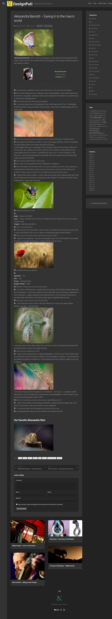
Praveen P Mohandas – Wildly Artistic (62, 566)
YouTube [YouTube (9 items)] (105, 139)
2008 (90, 190)
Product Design (95, 71)
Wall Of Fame (99, 3)
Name (18, 492)
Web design (94, 94)
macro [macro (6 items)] (103, 124)
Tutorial (93, 84)
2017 (90, 172)
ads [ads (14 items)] (98, 111)
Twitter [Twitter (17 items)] (91, 137)
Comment (19, 480)
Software (93, 81)
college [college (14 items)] (100, 115)
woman (59, 458)
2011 (90, 184)
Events (92, 38)
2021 (90, 164)
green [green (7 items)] (93, 120)
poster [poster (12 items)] (103, 133)
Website (18, 498)
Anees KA (32, 26)
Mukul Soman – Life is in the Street (23, 546)
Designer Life (94, 35)
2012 (90, 182)
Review (93, 74)
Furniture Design (95, 41)
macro (44, 458)
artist (20, 458)
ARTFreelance (59, 392)
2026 (90, 154)
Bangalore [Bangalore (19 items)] (97, 113)
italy (40, 458)
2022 (90, 162)
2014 (90, 178)
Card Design (94, 28)
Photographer (52, 458)
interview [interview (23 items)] (96, 122)
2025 (90, 156)
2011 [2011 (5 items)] (90, 111)
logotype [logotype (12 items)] (99, 124)
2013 (90, 180)
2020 (90, 166)
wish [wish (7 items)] (101, 139)
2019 (90, 168)
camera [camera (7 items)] (91, 115)
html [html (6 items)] (101, 120)
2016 (90, 174)
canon (30, 458)
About (106, 3)
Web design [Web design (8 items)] (97, 139)
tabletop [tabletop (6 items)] (106, 135)
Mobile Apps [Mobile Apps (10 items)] (92, 126)
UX (91, 87)
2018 (90, 170)
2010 (90, 186)
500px (63, 74)
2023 (90, 160)
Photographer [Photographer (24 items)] (94, 128)
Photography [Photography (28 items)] (94, 131)
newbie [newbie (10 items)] (98, 126)
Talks (91, 3)
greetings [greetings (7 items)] (97, 120)
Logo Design (94, 51)
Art (91, 22)
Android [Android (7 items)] (91, 113)
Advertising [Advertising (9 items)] (103, 111)
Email (50, 492)
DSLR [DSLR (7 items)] (90, 120)
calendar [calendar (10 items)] (103, 113)
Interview (40, 26)
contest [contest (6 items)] (104, 115)
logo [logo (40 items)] (104, 122)
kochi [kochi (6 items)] (101, 122)
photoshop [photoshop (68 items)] (94, 132)
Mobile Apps (94, 55)
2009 (90, 188)
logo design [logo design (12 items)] (92, 124)
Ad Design (93, 18)
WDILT (92, 91)
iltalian (35, 458)
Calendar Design (95, 25)
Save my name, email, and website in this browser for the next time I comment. (40, 504)
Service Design (95, 78)
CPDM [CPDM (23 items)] (91, 118)
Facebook (58, 74)
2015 (90, 176)
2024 (90, 158)
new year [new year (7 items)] (103, 126)
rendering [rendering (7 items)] (91, 135)
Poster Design (95, 64)
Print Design (94, 68)
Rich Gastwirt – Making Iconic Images (24, 582)
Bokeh (25, 458)
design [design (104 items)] (98, 117)
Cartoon (93, 31)
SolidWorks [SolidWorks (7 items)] (101, 135)
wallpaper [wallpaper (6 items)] (91, 139)
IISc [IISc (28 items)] (104, 120)
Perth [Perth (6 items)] (106, 126)
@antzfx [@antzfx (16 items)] (94, 111)
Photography (49, 26)
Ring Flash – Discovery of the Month (62, 539)
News (92, 58)
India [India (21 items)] (91, 122)
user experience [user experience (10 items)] (98, 137)
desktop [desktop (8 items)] (104, 117)
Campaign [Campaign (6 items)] (95, 115)
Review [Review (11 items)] (96, 135)
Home (86, 3)
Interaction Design (96, 45)
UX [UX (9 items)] (104, 137)
